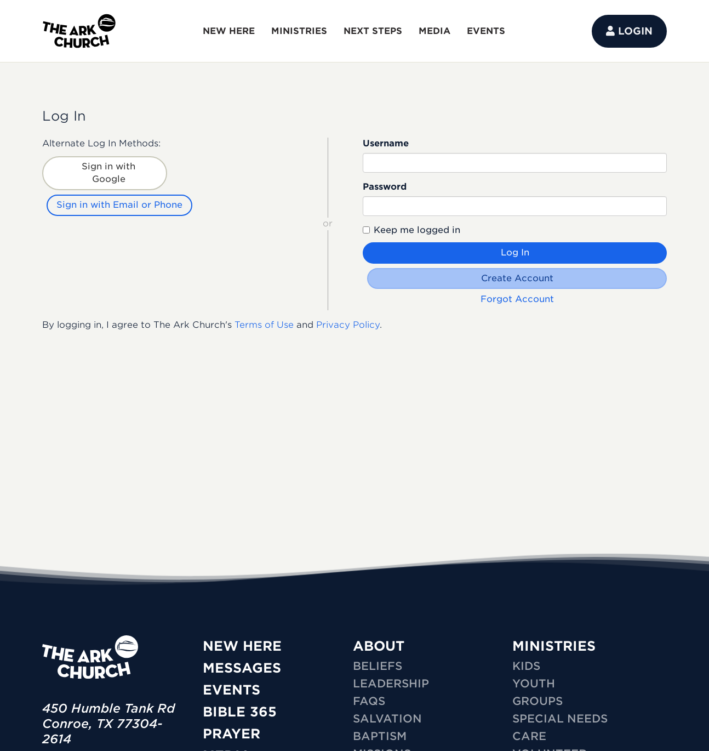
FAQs (369, 701)
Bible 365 (240, 712)
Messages (242, 668)
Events (231, 690)
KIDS (526, 666)
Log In (515, 252)
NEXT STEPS (373, 31)
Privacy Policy (348, 325)
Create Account (517, 278)
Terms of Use (264, 325)
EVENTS (486, 31)
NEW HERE (229, 31)
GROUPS (537, 701)
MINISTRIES (299, 31)
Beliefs (377, 666)
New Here (242, 646)
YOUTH (533, 683)
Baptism (380, 736)
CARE (529, 736)
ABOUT (378, 646)
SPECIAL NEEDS (560, 718)
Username (386, 143)
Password (385, 186)
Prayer (231, 734)
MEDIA (434, 31)
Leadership (391, 683)
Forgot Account (517, 299)
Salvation (387, 718)
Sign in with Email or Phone (119, 205)
